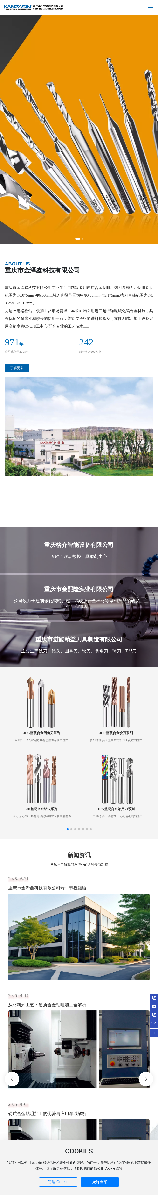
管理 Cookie (58, 1182)
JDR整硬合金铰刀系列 (116, 733)
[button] (77, 239)
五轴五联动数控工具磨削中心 (79, 556)
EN (138, 7)
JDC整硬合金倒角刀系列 (41, 733)
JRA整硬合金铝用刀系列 (115, 809)
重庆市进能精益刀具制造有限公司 (78, 639)
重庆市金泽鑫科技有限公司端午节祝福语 (47, 887)
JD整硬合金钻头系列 (41, 809)
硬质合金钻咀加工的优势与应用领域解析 (47, 1113)
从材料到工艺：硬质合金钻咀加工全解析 (47, 1004)
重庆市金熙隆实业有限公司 (79, 589)
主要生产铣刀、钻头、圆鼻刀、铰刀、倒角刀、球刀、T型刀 (79, 650)
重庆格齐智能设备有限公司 (79, 545)
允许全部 (100, 1182)
